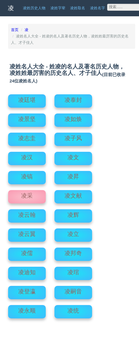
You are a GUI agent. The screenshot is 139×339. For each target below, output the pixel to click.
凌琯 (73, 270)
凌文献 (73, 193)
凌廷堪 (27, 98)
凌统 (73, 308)
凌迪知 (27, 270)
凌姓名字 (97, 8)
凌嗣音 (73, 289)
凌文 (73, 155)
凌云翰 (27, 213)
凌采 (27, 193)
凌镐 (27, 174)
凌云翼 (27, 232)
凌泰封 (73, 98)
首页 (15, 30)
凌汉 (27, 155)
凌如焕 (73, 117)
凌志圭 (27, 136)
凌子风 (73, 136)
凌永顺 (27, 308)
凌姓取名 (77, 8)
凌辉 (73, 213)
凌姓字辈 (57, 8)
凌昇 (73, 174)
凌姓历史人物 (34, 8)
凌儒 (27, 251)
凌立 (73, 232)
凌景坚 (27, 117)
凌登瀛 (27, 289)
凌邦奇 (73, 251)
